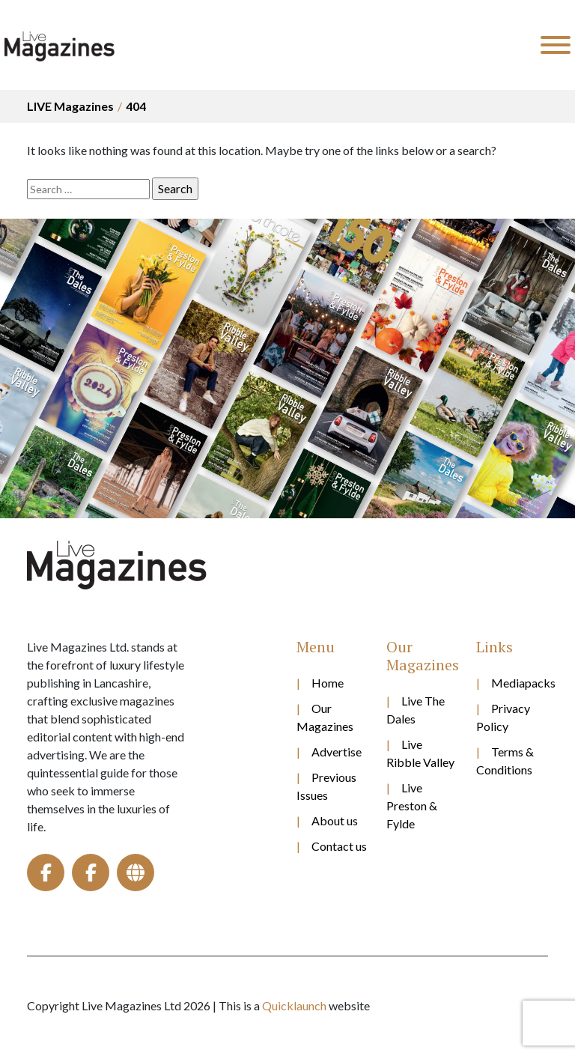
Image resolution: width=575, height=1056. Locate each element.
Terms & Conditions (505, 760)
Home (327, 683)
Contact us (339, 846)
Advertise (336, 751)
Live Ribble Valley (420, 753)
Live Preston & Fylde (411, 805)
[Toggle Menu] (556, 45)
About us (334, 820)
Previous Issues (326, 786)
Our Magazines (324, 717)
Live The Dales (415, 710)
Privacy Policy (503, 717)
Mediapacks (519, 683)
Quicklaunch (294, 1005)
